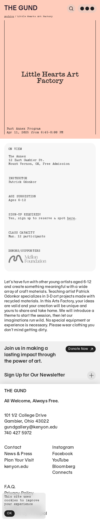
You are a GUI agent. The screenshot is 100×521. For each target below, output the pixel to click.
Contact (12, 448)
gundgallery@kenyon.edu (30, 427)
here (71, 218)
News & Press (18, 454)
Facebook (62, 454)
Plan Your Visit (19, 460)
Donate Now (81, 349)
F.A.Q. (9, 487)
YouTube (60, 460)
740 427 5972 (18, 433)
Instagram (63, 448)
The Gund (20, 8)
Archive (9, 16)
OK (9, 513)
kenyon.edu (16, 467)
